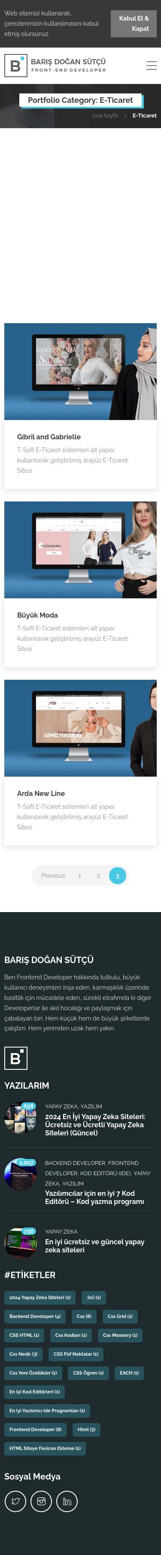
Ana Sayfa (105, 115)
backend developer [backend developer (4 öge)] (35, 1316)
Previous (53, 875)
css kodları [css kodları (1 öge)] (71, 1335)
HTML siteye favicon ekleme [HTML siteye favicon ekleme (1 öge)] (45, 1448)
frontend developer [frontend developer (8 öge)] (35, 1429)
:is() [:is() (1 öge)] (94, 1297)
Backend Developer (75, 1163)
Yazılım (91, 1106)
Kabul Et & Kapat (134, 23)
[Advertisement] (80, 212)
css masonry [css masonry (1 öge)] (120, 1335)
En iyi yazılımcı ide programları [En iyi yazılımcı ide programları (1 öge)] (47, 1411)
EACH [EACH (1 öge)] (129, 1373)
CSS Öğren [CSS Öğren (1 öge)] (88, 1373)
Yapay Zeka (61, 1106)
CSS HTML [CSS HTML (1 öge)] (24, 1335)
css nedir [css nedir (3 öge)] (23, 1354)
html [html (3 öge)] (86, 1429)
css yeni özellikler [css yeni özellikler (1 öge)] (33, 1373)
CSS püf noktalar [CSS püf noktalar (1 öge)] (76, 1354)
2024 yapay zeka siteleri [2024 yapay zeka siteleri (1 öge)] (39, 1297)
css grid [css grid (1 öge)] (120, 1316)
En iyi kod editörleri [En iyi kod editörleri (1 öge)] (34, 1392)
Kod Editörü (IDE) (105, 1173)
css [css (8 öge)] (84, 1316)
